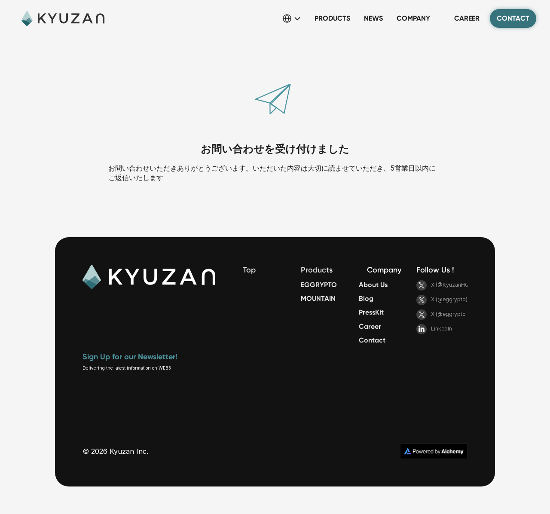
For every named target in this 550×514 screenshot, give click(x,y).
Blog (366, 298)
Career (370, 326)
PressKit (371, 312)
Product (315, 270)
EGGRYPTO (319, 285)
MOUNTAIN (318, 298)
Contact (372, 340)
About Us (373, 285)
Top (249, 270)
